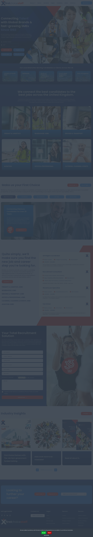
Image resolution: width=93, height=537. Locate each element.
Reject (49, 532)
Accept (43, 532)
